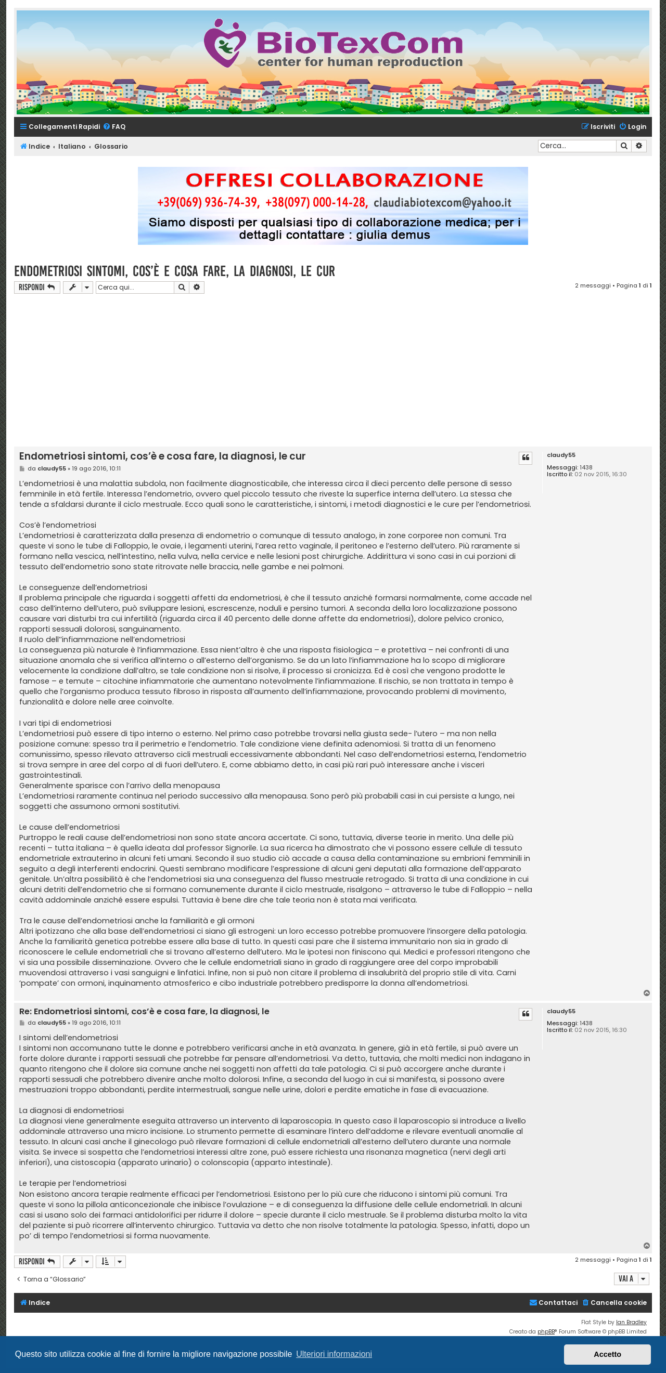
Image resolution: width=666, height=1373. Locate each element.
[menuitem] (114, 127)
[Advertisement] (333, 371)
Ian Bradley (631, 1322)
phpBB (546, 1332)
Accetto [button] (607, 1354)
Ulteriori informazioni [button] (334, 1354)
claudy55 (561, 455)
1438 (586, 467)
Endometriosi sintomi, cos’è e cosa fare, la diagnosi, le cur (174, 271)
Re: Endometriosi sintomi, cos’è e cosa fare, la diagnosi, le (144, 1011)
